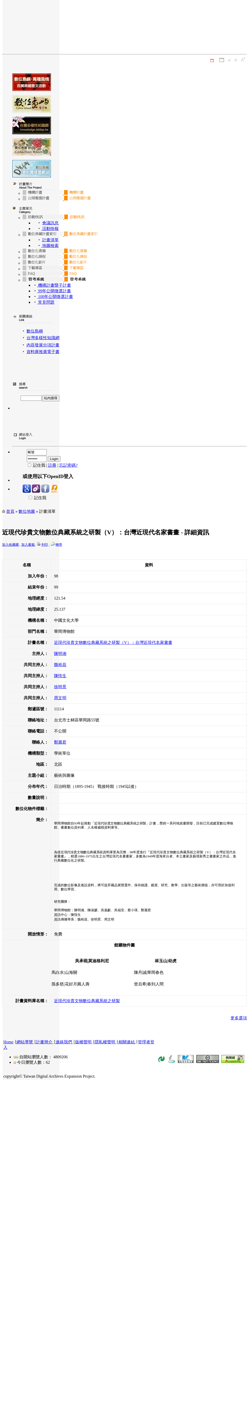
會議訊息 (50, 223)
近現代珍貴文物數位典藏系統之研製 (87, 1001)
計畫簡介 (44, 1042)
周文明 (60, 698)
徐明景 (60, 687)
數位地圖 (27, 511)
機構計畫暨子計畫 (54, 285)
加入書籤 (28, 545)
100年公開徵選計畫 (55, 296)
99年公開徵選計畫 (54, 291)
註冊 (52, 465)
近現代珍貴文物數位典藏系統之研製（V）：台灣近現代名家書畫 (113, 642)
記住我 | (35, 465)
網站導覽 (24, 1042)
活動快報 (50, 228)
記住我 (34, 498)
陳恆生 (60, 676)
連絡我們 (64, 1042)
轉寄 (59, 545)
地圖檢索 (50, 245)
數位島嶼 (34, 331)
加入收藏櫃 (10, 545)
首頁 (10, 511)
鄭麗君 (60, 742)
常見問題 (46, 302)
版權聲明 (83, 1042)
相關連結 (126, 1042)
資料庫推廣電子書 (42, 352)
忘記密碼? (68, 465)
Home (8, 1042)
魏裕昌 (60, 664)
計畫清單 (50, 240)
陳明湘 (60, 653)
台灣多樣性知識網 (42, 338)
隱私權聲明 (105, 1042)
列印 (44, 545)
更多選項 (238, 1018)
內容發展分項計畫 (42, 345)
